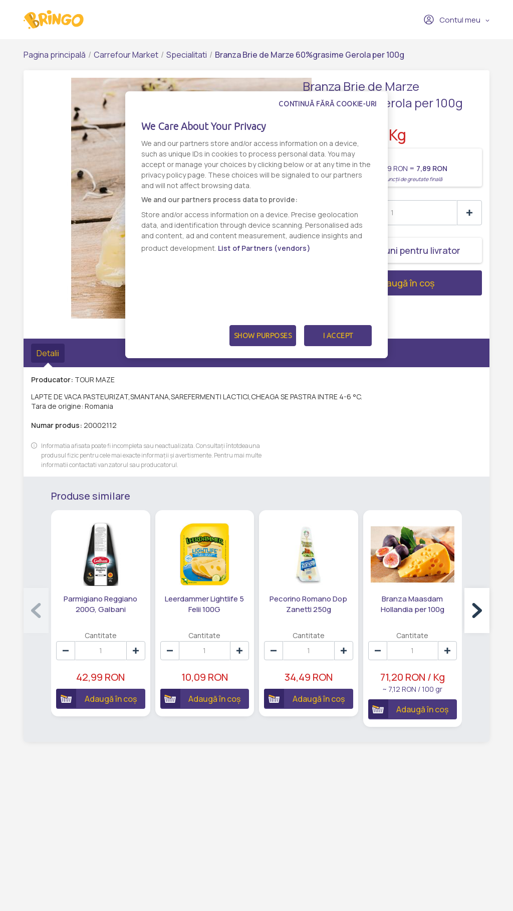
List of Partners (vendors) (264, 248)
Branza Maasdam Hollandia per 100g (412, 604)
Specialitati (186, 54)
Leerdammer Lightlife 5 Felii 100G (204, 604)
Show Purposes (263, 336)
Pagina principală (55, 54)
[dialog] (256, 224)
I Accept (338, 336)
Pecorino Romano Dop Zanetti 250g (308, 604)
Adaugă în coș (368, 282)
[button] (476, 610)
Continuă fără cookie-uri (328, 104)
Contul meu (451, 19)
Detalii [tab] (48, 353)
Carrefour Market (126, 54)
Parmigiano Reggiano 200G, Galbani (100, 604)
